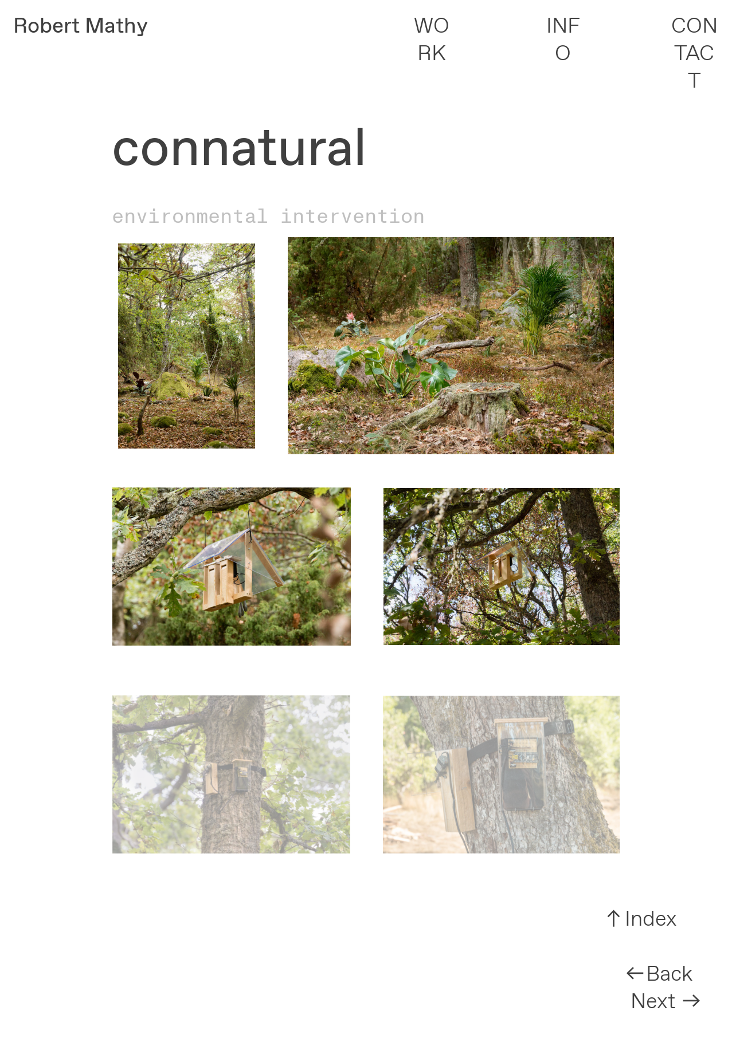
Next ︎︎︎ (667, 1002)
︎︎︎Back (658, 975)
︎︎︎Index (639, 920)
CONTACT (694, 54)
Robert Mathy (80, 27)
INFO (563, 40)
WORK (431, 40)
